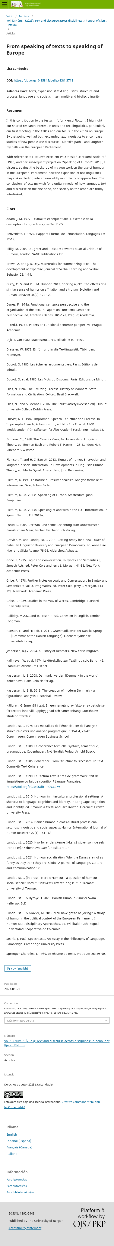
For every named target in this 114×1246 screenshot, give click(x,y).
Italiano (11, 1154)
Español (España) (18, 1141)
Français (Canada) (19, 1147)
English (11, 1134)
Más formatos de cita (20, 1020)
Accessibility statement (25, 1228)
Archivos (24, 16)
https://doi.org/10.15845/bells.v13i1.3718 (43, 80)
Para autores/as (16, 1186)
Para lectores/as (16, 1179)
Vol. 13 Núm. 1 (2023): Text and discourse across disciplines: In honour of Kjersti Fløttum (56, 23)
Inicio (9, 16)
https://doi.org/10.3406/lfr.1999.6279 (33, 787)
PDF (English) (19, 968)
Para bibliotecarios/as (20, 1192)
